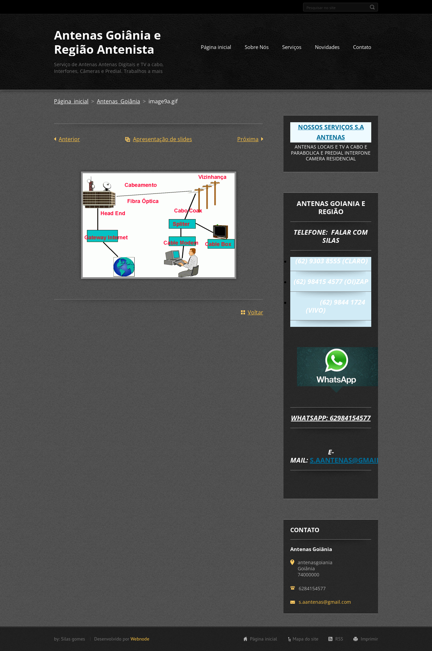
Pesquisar (372, 7)
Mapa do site (305, 639)
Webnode (140, 639)
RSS (339, 639)
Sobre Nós (257, 47)
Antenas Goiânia (118, 101)
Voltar (255, 312)
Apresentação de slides (162, 139)
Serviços (291, 47)
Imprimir (369, 639)
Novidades (327, 47)
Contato (362, 47)
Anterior (69, 139)
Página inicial (216, 47)
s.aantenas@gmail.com (354, 460)
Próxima (248, 139)
